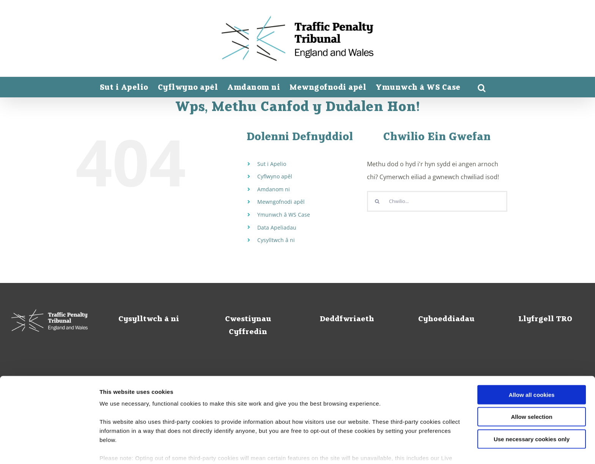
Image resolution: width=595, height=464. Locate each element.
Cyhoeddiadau (446, 319)
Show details (398, 449)
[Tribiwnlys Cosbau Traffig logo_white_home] (49, 320)
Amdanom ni (273, 189)
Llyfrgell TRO (545, 319)
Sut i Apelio (271, 163)
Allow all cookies (532, 353)
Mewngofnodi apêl (281, 201)
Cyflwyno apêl (274, 176)
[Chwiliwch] (377, 201)
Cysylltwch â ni (276, 240)
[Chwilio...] (437, 201)
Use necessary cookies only (532, 397)
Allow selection (531, 375)
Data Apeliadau (276, 227)
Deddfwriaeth (347, 319)
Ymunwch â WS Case (283, 214)
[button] (482, 87)
